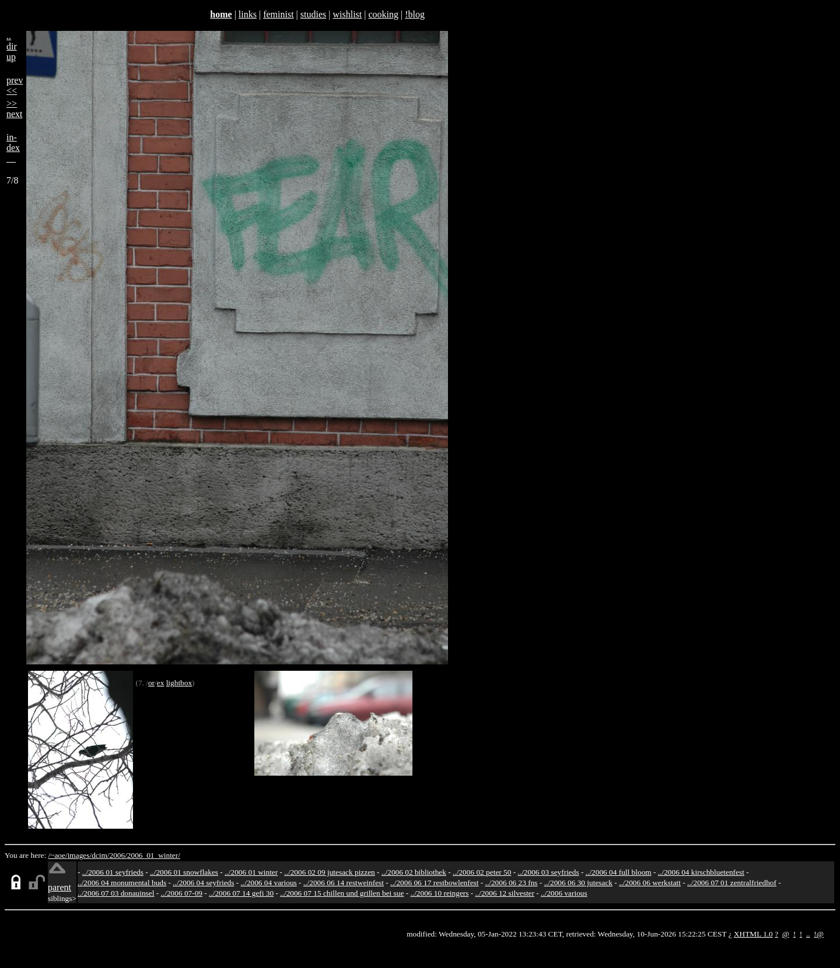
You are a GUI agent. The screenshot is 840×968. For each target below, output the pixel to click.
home (221, 14)
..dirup (11, 46)
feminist (278, 14)
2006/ (118, 855)
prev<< (14, 85)
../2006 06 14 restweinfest (343, 882)
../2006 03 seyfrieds (548, 872)
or (151, 682)
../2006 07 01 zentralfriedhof (731, 882)
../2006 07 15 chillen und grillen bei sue (342, 893)
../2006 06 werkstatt (650, 882)
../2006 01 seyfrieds (113, 872)
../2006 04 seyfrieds (203, 882)
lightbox (179, 682)
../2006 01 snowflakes (184, 872)
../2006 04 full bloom (619, 872)
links (248, 14)
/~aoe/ (58, 855)
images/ (80, 855)
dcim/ (100, 855)
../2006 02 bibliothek (414, 872)
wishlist (347, 14)
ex (160, 682)
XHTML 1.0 (753, 934)
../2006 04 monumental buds (122, 882)
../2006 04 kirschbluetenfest (701, 872)
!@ (819, 934)
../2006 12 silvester (504, 893)
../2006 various (564, 893)
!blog (415, 14)
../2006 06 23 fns (511, 882)
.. (808, 934)
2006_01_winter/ (153, 855)
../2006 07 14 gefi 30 (241, 893)
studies (313, 14)
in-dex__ (13, 147)
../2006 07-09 (181, 893)
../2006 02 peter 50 (482, 872)
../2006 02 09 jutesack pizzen (329, 872)
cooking (383, 14)
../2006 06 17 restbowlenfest (434, 882)
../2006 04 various (269, 882)
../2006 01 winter (251, 872)
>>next (14, 108)
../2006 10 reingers (439, 893)
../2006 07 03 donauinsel (116, 893)
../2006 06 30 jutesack (578, 882)
